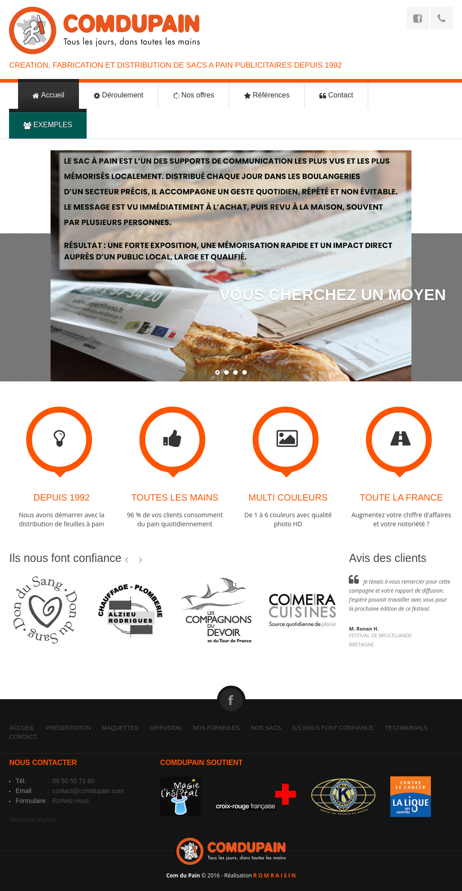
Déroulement (118, 95)
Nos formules (216, 727)
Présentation (68, 727)
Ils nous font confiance (333, 727)
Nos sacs (266, 727)
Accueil (48, 95)
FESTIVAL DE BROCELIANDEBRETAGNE (380, 640)
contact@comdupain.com (87, 790)
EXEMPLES (47, 125)
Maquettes (120, 727)
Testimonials (406, 727)
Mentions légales (32, 819)
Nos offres (193, 95)
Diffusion (165, 727)
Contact (336, 95)
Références (267, 95)
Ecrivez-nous (70, 800)
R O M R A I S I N (274, 875)
